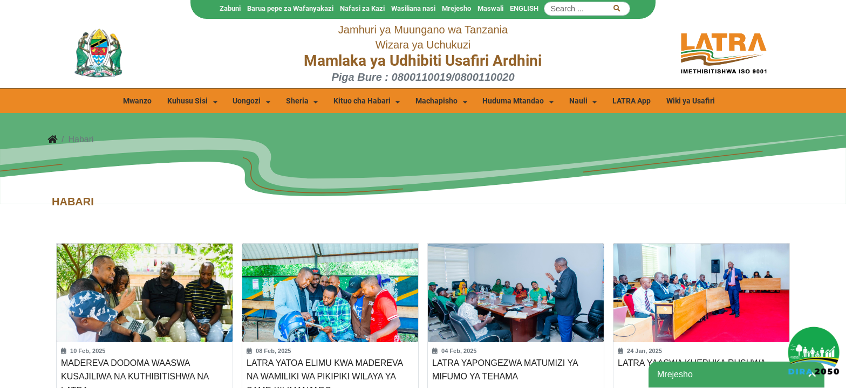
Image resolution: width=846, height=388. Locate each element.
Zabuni (230, 8)
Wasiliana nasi (413, 8)
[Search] (587, 9)
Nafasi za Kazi (362, 8)
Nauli (578, 101)
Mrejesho (456, 8)
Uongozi (247, 101)
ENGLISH (524, 8)
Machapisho (436, 101)
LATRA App (631, 101)
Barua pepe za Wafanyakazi (290, 8)
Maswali (490, 8)
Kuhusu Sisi (187, 101)
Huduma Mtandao (513, 101)
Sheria (297, 101)
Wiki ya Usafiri (690, 101)
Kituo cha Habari (362, 101)
